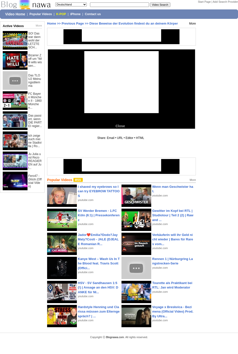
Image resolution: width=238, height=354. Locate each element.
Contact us (93, 14)
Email (110, 138)
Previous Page (73, 23)
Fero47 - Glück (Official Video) (35, 181)
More (39, 25)
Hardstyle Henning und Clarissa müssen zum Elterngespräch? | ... (98, 311)
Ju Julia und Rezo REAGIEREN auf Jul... (35, 161)
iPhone (75, 14)
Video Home (15, 14)
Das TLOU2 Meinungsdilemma (34, 81)
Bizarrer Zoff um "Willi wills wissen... (35, 60)
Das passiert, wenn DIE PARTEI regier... (35, 121)
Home (51, 23)
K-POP (61, 14)
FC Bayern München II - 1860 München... (35, 100)
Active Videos (13, 26)
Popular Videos (41, 14)
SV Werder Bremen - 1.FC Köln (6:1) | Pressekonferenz (98, 215)
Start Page (204, 1)
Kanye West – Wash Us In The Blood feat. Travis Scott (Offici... (99, 263)
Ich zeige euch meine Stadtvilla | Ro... (34, 141)
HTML (140, 138)
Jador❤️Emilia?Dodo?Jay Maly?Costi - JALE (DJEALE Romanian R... (98, 239)
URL (120, 138)
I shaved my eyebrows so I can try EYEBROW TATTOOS (98, 191)
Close (120, 126)
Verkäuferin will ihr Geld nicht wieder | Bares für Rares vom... (172, 239)
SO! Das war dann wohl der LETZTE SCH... (34, 40)
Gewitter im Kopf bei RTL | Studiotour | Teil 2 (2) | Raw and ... (172, 215)
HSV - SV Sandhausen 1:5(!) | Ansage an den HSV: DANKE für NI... (98, 287)
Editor (129, 138)
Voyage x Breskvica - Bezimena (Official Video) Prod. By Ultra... (172, 311)
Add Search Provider (225, 1)
